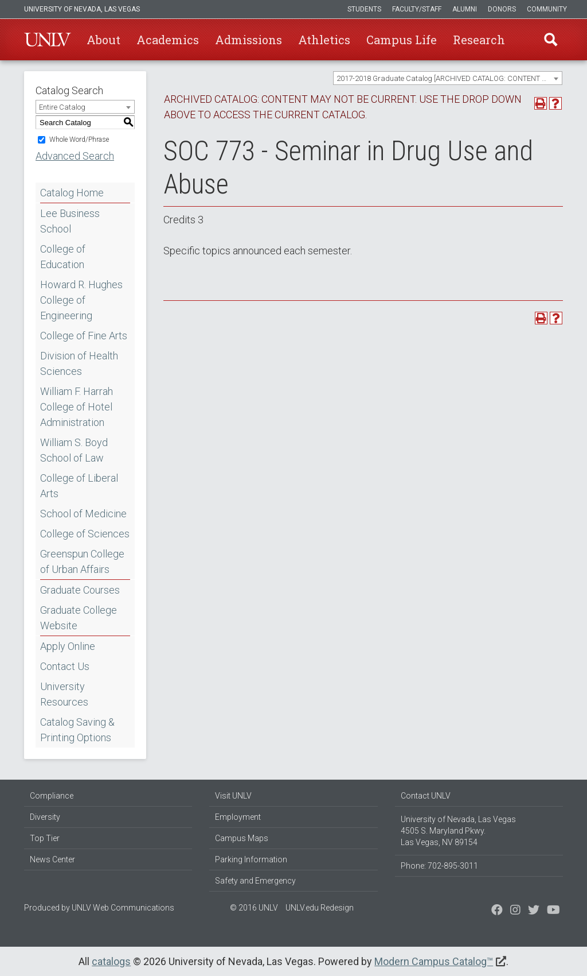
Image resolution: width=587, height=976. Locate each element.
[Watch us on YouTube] (553, 911)
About (103, 39)
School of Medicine (83, 514)
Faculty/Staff (416, 9)
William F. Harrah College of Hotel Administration (76, 406)
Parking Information (251, 859)
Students (364, 9)
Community (547, 9)
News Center (52, 859)
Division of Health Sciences (79, 363)
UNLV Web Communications (123, 907)
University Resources (64, 694)
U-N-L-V (47, 39)
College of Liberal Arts (79, 485)
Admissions (248, 39)
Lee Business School (70, 221)
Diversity (45, 817)
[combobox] (447, 78)
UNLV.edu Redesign (319, 907)
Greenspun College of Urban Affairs (82, 561)
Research (479, 39)
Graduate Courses (80, 590)
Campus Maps (241, 838)
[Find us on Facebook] (497, 911)
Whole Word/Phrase (79, 139)
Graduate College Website (78, 618)
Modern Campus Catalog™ (433, 961)
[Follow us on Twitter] (515, 911)
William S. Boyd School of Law (74, 450)
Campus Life (401, 39)
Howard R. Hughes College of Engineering (81, 300)
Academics (167, 39)
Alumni (464, 9)
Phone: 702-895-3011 (439, 865)
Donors (502, 9)
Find (551, 39)
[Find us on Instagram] (533, 911)
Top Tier (45, 838)
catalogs (111, 961)
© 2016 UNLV (254, 907)
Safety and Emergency (255, 880)
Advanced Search (75, 156)
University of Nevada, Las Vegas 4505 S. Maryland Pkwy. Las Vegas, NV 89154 (458, 831)
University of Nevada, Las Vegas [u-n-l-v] (82, 9)
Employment (238, 817)
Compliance (51, 795)
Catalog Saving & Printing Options (77, 729)
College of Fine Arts (83, 336)
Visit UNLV (233, 795)
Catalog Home (72, 193)
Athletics (324, 39)
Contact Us (64, 666)
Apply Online (67, 646)
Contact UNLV (426, 795)
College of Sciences (85, 534)
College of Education (62, 256)
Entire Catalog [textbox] (62, 107)
